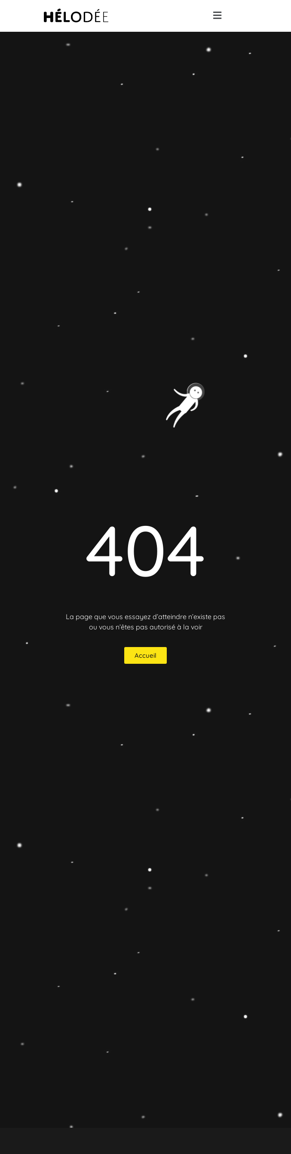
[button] (217, 15)
